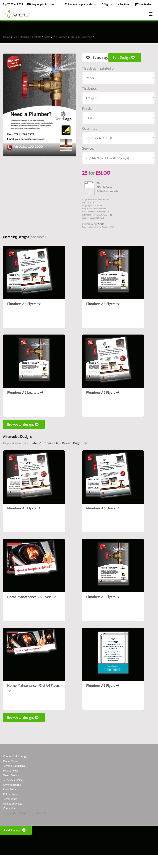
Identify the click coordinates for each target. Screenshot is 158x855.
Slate (47, 36)
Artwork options (12, 784)
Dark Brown (62, 443)
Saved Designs (11, 775)
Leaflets (36, 36)
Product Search (11, 761)
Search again (98, 57)
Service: (88, 148)
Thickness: (90, 88)
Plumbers (46, 443)
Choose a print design (15, 756)
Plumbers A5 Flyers (102, 392)
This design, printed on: (99, 68)
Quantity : (89, 128)
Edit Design (125, 57)
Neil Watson (60, 36)
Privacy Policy (11, 770)
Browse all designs (24, 424)
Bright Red (80, 443)
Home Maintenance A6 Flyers (31, 597)
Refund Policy (11, 794)
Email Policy (10, 789)
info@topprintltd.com (40, 4)
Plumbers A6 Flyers (24, 304)
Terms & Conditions (14, 765)
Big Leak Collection (81, 36)
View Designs (21, 36)
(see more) (38, 237)
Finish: (87, 108)
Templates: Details (13, 780)
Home (6, 36)
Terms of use (10, 798)
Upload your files (12, 803)
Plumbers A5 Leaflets (25, 392)
